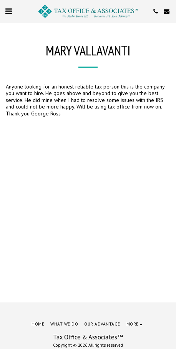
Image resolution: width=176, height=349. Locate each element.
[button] (8, 11)
